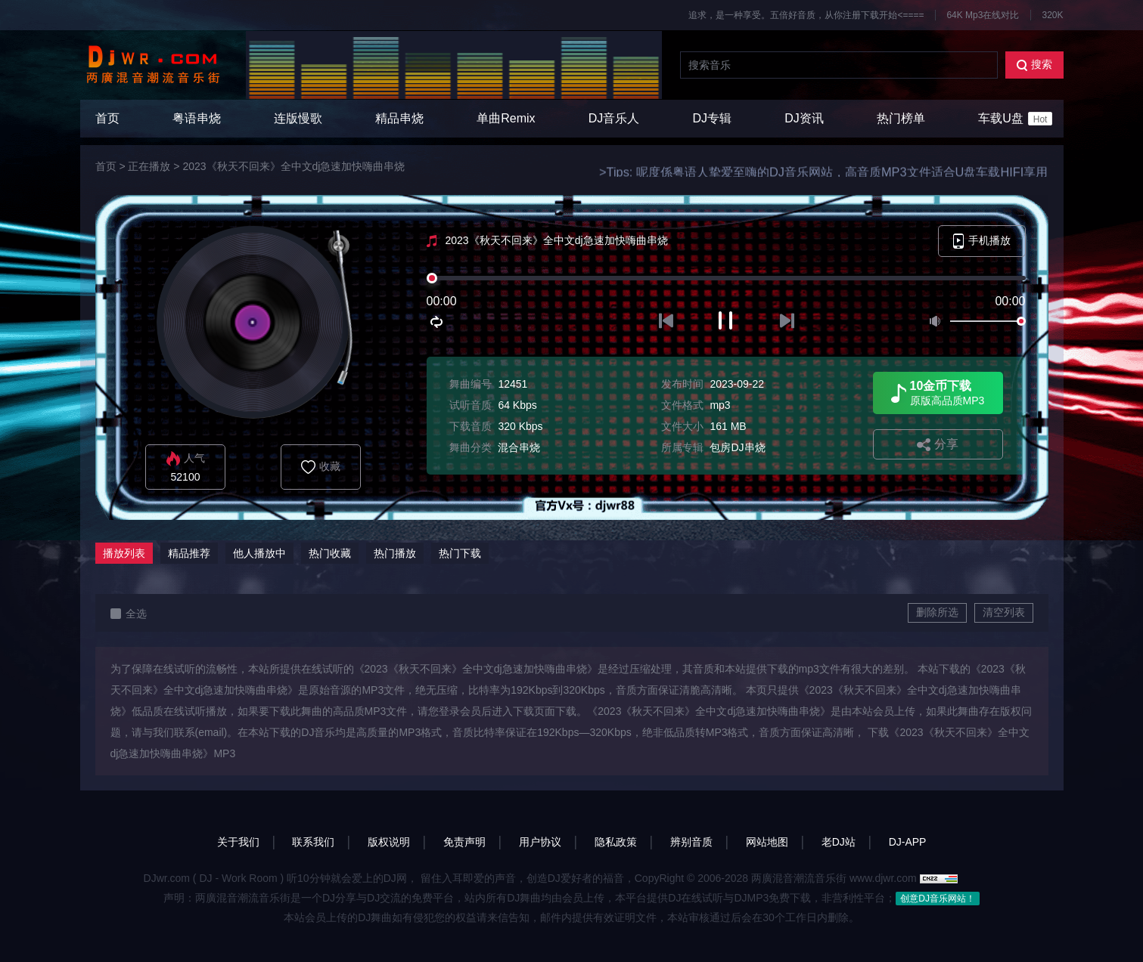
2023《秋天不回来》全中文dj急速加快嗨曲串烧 (293, 166)
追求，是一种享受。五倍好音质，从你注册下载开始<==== (806, 15)
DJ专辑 (712, 118)
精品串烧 (399, 118)
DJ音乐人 (614, 118)
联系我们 (313, 842)
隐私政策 (616, 842)
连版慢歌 (298, 118)
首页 (107, 118)
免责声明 (464, 842)
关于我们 (238, 842)
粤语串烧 (196, 118)
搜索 (1034, 64)
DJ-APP (908, 842)
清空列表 (1004, 612)
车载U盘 (1015, 118)
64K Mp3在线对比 (982, 15)
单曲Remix (506, 118)
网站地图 (767, 842)
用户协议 (540, 842)
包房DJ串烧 (737, 447)
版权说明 (389, 842)
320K (1052, 15)
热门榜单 (901, 118)
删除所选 (937, 612)
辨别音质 (691, 842)
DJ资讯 (804, 118)
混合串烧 (519, 447)
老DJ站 (839, 842)
